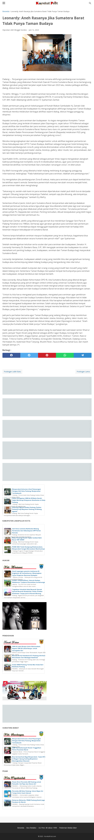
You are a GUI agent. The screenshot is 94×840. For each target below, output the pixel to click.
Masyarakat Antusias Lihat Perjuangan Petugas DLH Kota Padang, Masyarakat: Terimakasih (26, 491)
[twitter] (29, 355)
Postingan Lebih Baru (12, 371)
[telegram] (83, 355)
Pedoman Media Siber (68, 828)
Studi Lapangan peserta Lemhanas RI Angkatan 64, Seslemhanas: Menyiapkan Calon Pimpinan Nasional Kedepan (26, 573)
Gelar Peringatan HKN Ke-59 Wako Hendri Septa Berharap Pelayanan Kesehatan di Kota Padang (28, 500)
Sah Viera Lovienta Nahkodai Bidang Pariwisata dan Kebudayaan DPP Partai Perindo (26, 531)
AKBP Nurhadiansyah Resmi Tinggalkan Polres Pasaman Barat (26, 749)
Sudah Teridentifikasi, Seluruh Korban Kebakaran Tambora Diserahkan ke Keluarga (28, 581)
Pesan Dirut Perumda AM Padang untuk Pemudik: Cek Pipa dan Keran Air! (26, 783)
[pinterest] (47, 355)
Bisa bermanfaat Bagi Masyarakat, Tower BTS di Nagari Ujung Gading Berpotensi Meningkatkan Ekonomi (28, 759)
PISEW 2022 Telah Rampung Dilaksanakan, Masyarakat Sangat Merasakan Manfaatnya (28, 548)
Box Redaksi (31, 828)
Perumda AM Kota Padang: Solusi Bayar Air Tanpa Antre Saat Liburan (27, 792)
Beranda (20, 828)
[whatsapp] (65, 355)
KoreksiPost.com (50, 836)
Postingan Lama (83, 371)
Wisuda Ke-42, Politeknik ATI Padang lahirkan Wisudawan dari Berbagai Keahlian (28, 657)
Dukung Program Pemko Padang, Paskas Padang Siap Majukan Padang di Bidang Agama (27, 509)
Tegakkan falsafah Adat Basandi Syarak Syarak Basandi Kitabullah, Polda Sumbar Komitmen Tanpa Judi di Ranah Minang (27, 591)
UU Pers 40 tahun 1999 (48, 828)
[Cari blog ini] (90, 3)
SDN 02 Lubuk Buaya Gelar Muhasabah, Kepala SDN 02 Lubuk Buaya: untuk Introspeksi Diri (26, 648)
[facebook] (11, 355)
